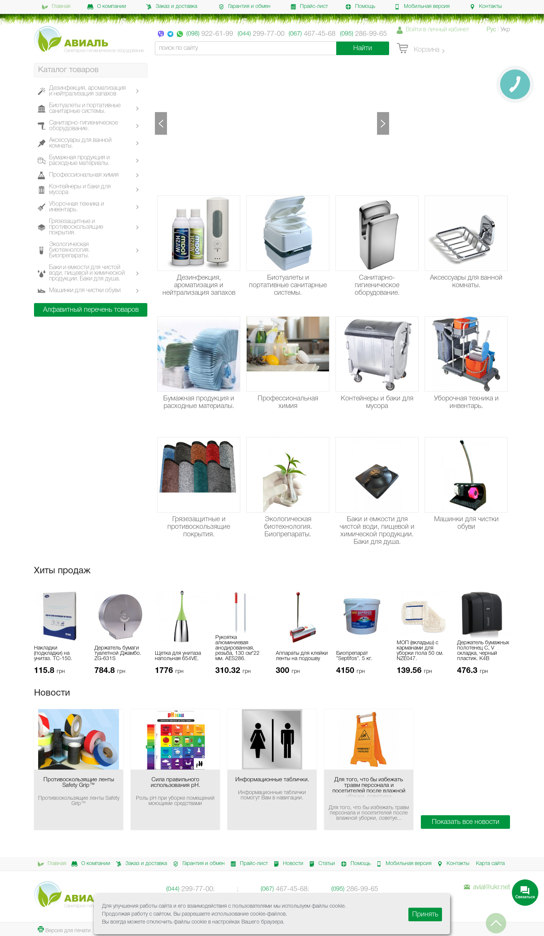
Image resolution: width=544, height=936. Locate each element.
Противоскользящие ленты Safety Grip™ (78, 782)
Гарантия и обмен (244, 7)
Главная (56, 7)
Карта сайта (490, 863)
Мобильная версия (422, 7)
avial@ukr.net (487, 887)
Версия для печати (64, 929)
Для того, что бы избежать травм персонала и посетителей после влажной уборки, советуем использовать (368, 787)
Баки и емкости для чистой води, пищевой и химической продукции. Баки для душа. (87, 273)
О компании (106, 7)
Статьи (321, 864)
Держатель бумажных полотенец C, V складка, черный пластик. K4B (483, 650)
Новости (287, 864)
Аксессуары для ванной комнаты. (80, 143)
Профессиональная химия (84, 175)
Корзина (418, 48)
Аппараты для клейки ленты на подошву (302, 656)
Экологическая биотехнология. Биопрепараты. (69, 250)
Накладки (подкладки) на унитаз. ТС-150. (53, 653)
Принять (425, 914)
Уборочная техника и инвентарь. (76, 207)
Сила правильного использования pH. (175, 782)
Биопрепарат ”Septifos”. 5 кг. (354, 656)
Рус (491, 29)
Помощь (360, 7)
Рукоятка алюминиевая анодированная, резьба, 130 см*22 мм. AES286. (237, 648)
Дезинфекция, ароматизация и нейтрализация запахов (87, 91)
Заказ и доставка (171, 7)
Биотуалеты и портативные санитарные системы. (85, 108)
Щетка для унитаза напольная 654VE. (178, 656)
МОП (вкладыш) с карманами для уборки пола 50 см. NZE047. (420, 650)
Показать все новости (465, 822)
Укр (505, 29)
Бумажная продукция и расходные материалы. (79, 160)
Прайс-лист (309, 7)
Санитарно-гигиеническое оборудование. (83, 125)
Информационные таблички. (272, 779)
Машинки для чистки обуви (85, 291)
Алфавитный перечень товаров (91, 310)
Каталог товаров (68, 70)
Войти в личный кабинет (437, 29)
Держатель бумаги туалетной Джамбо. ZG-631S (117, 653)
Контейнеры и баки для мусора (80, 189)
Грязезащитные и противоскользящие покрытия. (76, 227)
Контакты (485, 7)
